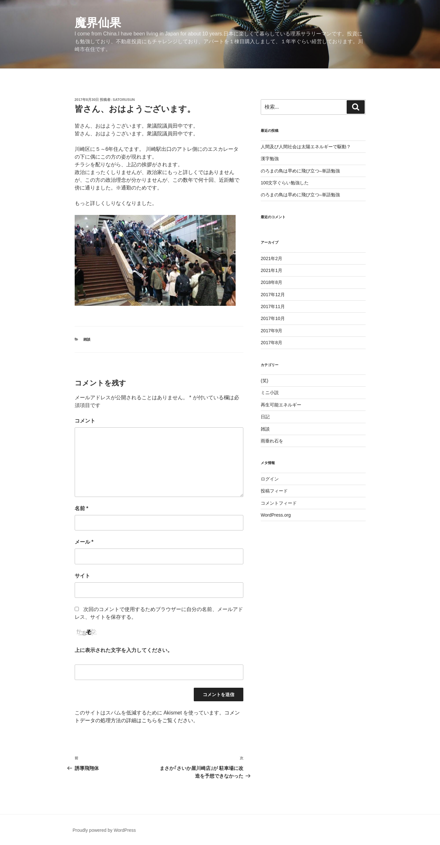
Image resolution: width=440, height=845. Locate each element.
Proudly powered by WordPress (104, 830)
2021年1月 (271, 270)
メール (84, 542)
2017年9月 (271, 330)
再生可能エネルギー (281, 404)
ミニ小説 (270, 392)
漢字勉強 (270, 158)
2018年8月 (271, 282)
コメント (85, 420)
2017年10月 (273, 318)
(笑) (264, 380)
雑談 (86, 339)
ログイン (270, 478)
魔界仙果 (98, 22)
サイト (82, 575)
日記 (265, 416)
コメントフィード (279, 503)
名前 (82, 508)
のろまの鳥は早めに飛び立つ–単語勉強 (300, 170)
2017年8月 (271, 342)
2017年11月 (273, 306)
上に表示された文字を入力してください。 (124, 650)
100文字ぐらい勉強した (285, 182)
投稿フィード (274, 490)
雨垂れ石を (272, 440)
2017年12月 (273, 294)
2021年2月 (271, 258)
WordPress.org (276, 515)
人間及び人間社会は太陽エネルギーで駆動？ (306, 146)
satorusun (124, 100)
